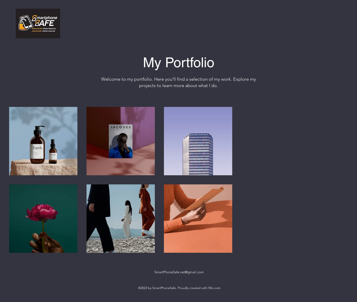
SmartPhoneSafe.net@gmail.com (179, 272)
